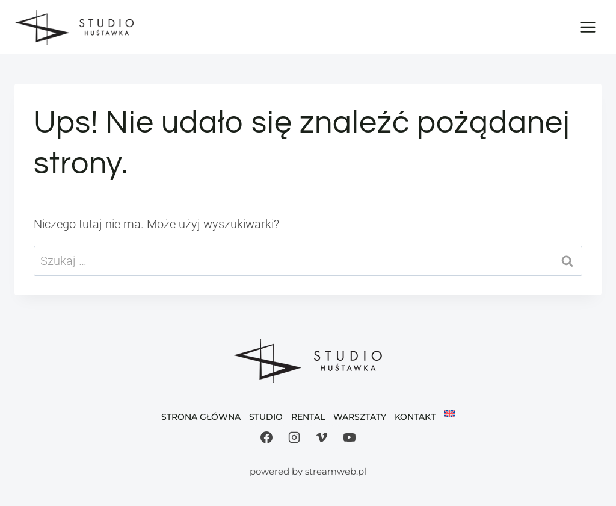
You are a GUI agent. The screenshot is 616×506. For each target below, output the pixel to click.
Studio (266, 416)
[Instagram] (294, 437)
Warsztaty (359, 416)
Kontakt (415, 416)
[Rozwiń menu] (587, 26)
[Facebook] (266, 437)
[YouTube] (349, 437)
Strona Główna (201, 416)
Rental (308, 416)
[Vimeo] (322, 437)
